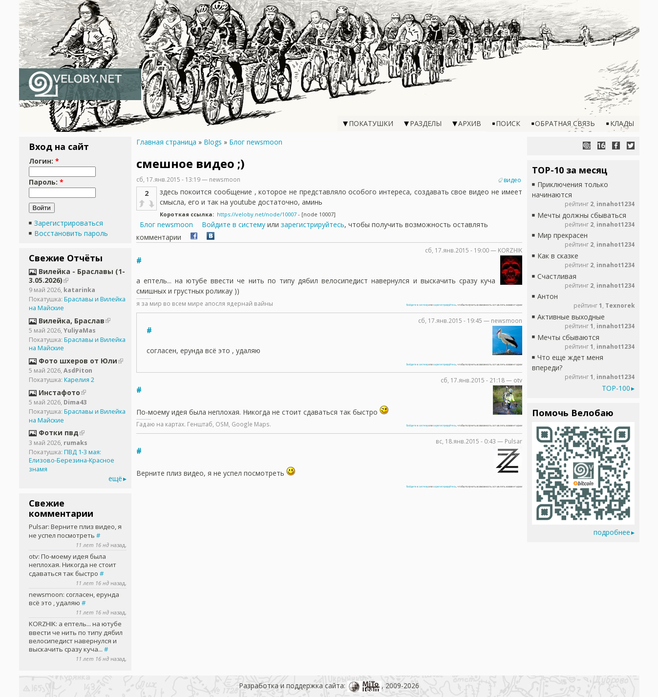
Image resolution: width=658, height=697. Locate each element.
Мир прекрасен (562, 235)
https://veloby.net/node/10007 (257, 214)
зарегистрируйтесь (312, 224)
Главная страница (166, 142)
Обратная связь (565, 123)
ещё (115, 478)
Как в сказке (557, 255)
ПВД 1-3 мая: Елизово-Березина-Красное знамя (71, 460)
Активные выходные (571, 316)
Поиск (508, 123)
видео (512, 180)
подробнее (612, 532)
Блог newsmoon (255, 142)
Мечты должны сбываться (581, 215)
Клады (622, 123)
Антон (547, 296)
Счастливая (556, 276)
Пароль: (46, 182)
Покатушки (371, 123)
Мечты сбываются (568, 337)
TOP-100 (616, 388)
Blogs (213, 142)
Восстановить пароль (71, 233)
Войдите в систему (233, 224)
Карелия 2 (79, 380)
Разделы (426, 123)
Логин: (44, 161)
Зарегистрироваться (68, 223)
